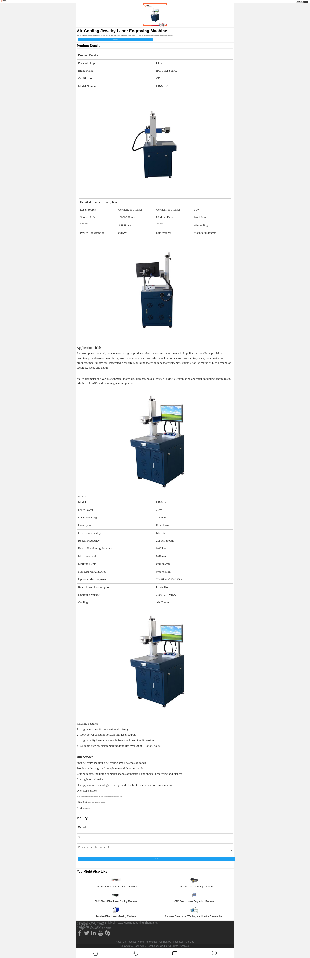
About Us (121, 941)
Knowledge (151, 941)
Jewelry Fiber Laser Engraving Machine (96, 802)
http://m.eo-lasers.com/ (95, 928)
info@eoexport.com (92, 926)
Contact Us (165, 941)
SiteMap (189, 941)
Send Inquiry (115, 39)
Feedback (178, 941)
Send (156, 858)
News (141, 941)
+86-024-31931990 (92, 924)
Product (132, 941)
